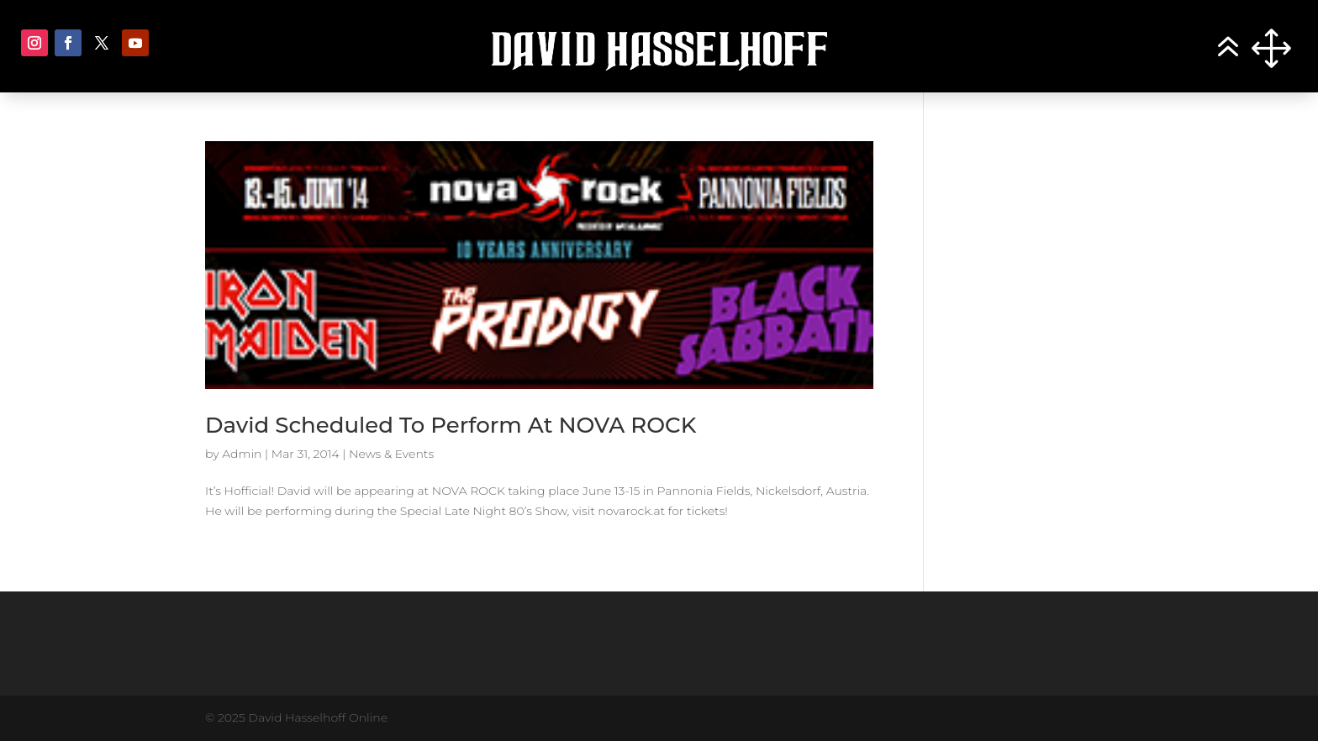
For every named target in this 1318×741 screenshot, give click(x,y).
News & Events (391, 453)
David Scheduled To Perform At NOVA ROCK (450, 425)
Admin (241, 453)
